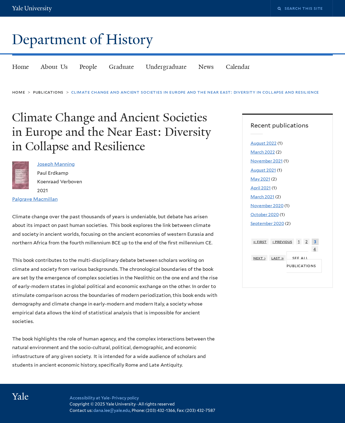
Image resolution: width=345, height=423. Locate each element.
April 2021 (261, 188)
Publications (48, 92)
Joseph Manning (56, 164)
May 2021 (260, 179)
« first (260, 241)
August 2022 (264, 143)
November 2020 (267, 205)
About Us (54, 67)
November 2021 (267, 161)
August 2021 (263, 170)
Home (20, 67)
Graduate (121, 67)
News (206, 67)
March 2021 (262, 196)
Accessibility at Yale (89, 398)
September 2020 (267, 223)
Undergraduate (166, 67)
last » (277, 258)
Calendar (238, 67)
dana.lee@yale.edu (111, 410)
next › (259, 258)
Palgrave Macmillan (35, 199)
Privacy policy (125, 398)
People (88, 67)
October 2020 (265, 214)
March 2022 (263, 152)
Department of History (84, 39)
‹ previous (282, 241)
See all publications (301, 261)
